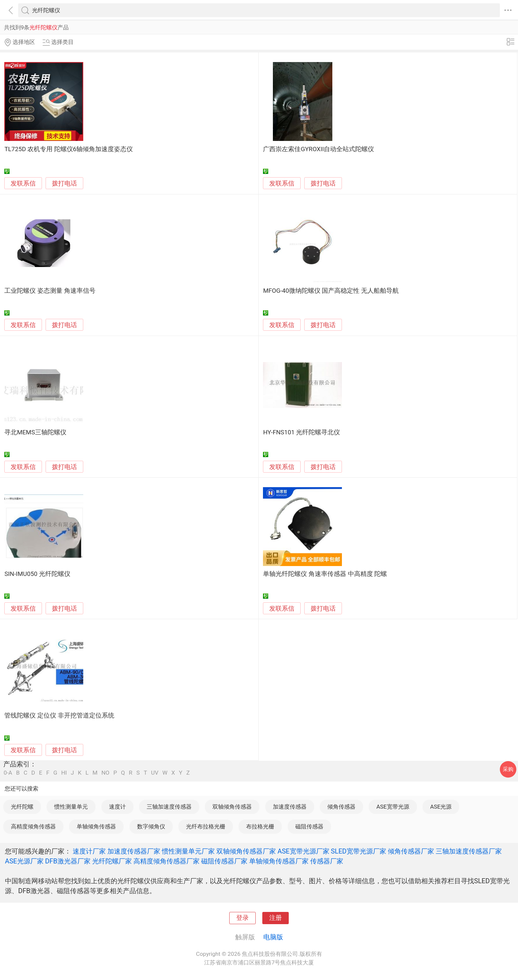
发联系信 (23, 183)
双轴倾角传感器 (232, 806)
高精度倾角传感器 (33, 826)
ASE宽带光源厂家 (303, 851)
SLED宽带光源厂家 (359, 851)
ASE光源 (441, 806)
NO (105, 773)
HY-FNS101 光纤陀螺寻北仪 (301, 432)
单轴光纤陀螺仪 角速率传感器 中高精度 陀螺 (325, 574)
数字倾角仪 (151, 826)
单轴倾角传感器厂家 (279, 861)
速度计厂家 (89, 851)
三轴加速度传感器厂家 (469, 851)
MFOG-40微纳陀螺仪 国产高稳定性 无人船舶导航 (331, 290)
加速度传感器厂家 (133, 851)
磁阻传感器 (309, 826)
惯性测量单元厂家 (188, 851)
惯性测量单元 (71, 806)
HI (64, 773)
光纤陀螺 (22, 806)
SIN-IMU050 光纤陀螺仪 (37, 574)
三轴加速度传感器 (169, 806)
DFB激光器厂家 (68, 861)
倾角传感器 (341, 806)
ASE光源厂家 (24, 861)
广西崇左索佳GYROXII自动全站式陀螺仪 (318, 149)
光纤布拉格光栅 (205, 826)
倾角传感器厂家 (411, 851)
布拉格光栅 (260, 826)
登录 (242, 918)
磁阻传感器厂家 (224, 861)
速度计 (117, 806)
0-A (8, 773)
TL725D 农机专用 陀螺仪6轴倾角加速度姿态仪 (68, 149)
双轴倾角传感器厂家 (246, 851)
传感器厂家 (326, 861)
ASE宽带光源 (392, 806)
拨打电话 (64, 183)
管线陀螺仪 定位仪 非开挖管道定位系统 (59, 715)
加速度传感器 (290, 806)
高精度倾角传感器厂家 (166, 861)
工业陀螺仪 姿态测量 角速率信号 (49, 290)
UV (154, 773)
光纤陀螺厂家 (112, 861)
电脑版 (273, 937)
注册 (275, 918)
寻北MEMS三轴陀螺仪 (35, 432)
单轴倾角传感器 (96, 826)
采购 (508, 769)
